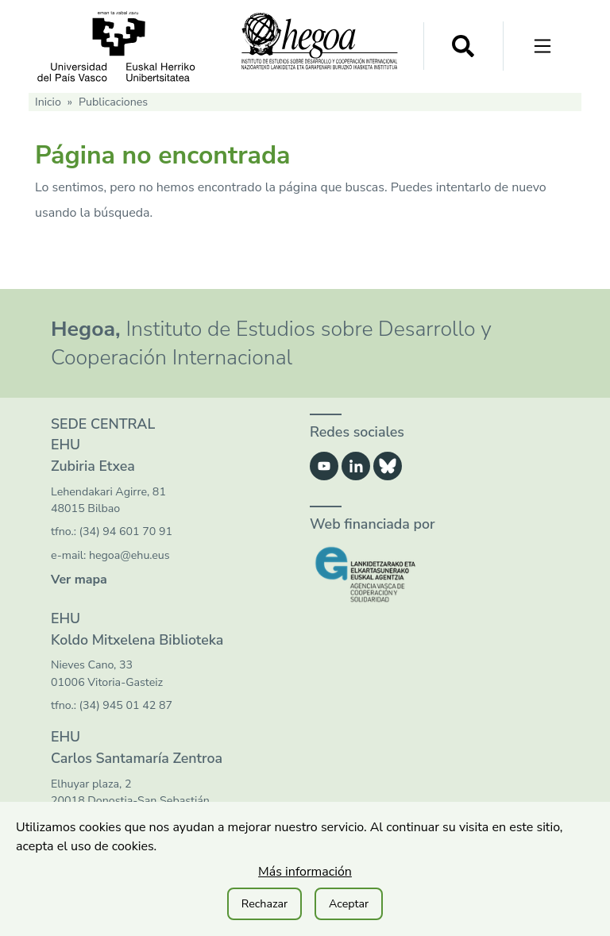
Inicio (48, 102)
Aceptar (349, 903)
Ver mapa (79, 579)
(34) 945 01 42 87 (125, 705)
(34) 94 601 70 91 (125, 531)
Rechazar (264, 903)
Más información (305, 871)
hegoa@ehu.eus (129, 555)
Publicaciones (113, 102)
